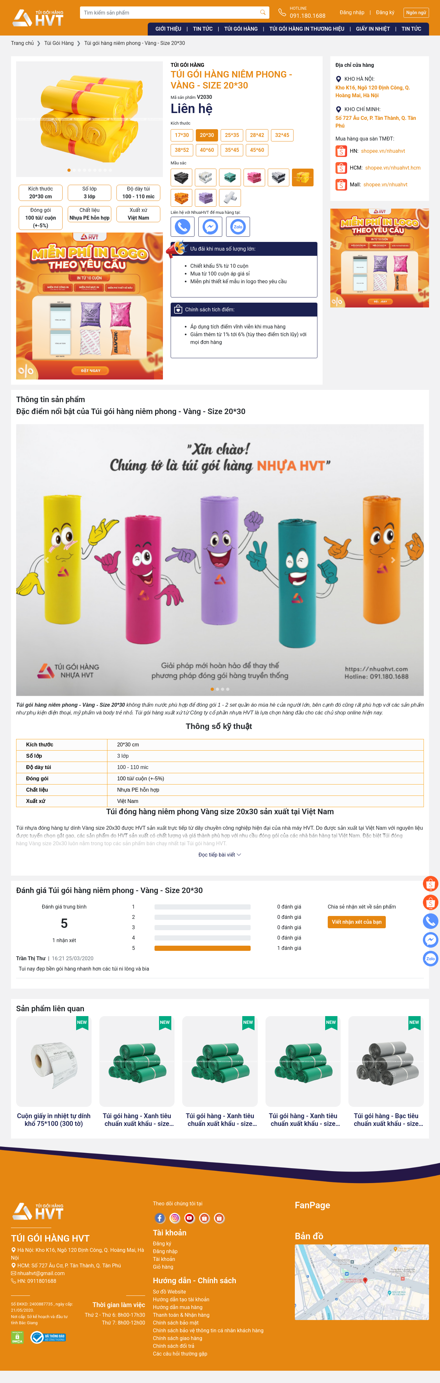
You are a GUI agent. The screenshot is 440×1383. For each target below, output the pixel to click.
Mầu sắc (178, 163)
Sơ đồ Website (169, 1292)
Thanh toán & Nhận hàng (181, 1315)
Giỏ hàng (163, 1267)
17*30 (182, 135)
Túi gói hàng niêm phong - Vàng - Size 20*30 (134, 43)
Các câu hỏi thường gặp (180, 1354)
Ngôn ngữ (416, 12)
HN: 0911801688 (33, 1281)
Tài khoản (164, 1259)
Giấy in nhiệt (373, 29)
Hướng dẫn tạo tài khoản (181, 1299)
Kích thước (180, 123)
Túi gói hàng (241, 29)
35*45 (232, 150)
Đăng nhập (352, 12)
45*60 (257, 150)
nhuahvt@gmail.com (38, 1273)
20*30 (207, 135)
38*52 (182, 150)
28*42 (257, 135)
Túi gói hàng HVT (50, 1238)
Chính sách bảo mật (176, 1323)
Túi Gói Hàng (59, 43)
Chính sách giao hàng (177, 1338)
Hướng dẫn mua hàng (178, 1307)
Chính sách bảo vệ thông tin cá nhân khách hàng (208, 1330)
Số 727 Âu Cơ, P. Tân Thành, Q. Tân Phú (76, 1266)
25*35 (232, 135)
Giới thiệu (168, 29)
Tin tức (203, 29)
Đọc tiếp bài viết (220, 855)
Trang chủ (22, 43)
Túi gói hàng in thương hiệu (307, 29)
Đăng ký (385, 12)
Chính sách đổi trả (174, 1346)
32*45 (282, 135)
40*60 (207, 150)
